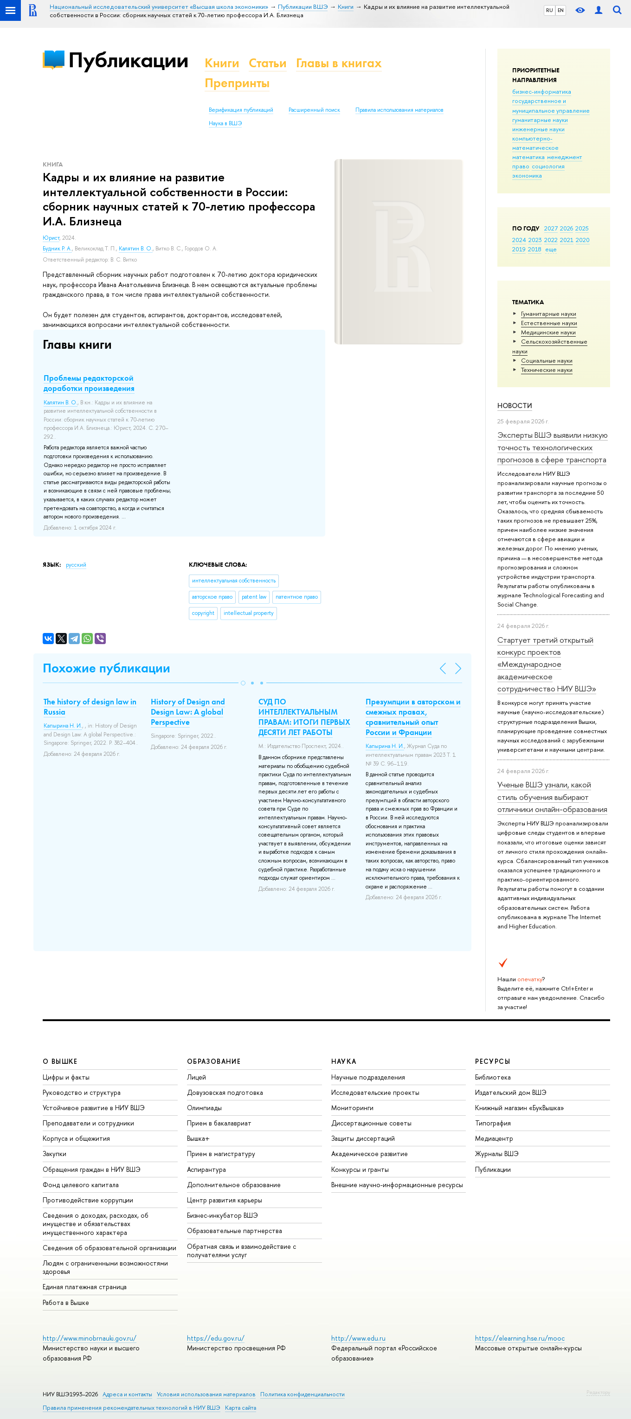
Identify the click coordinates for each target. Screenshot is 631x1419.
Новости (514, 405)
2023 (535, 240)
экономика (527, 175)
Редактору (598, 1392)
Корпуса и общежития (76, 1138)
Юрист (51, 238)
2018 (534, 249)
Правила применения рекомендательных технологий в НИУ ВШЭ (131, 1408)
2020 (583, 240)
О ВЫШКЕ (60, 1061)
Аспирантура (206, 1169)
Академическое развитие (369, 1153)
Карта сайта (240, 1408)
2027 (551, 228)
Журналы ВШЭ (497, 1153)
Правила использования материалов (399, 110)
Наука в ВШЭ (225, 123)
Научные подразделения (368, 1077)
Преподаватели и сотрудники (88, 1123)
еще (551, 249)
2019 (519, 249)
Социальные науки (547, 360)
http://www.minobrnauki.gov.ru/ (89, 1338)
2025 (582, 228)
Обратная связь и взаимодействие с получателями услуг (241, 1250)
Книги (222, 63)
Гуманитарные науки (548, 313)
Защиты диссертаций (363, 1138)
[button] (243, 683)
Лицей (196, 1077)
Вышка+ (198, 1138)
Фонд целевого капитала (81, 1184)
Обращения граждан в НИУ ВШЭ (92, 1169)
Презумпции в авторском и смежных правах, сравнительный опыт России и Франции (413, 717)
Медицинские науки (548, 332)
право (520, 166)
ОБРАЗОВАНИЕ (214, 1061)
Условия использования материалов (206, 1394)
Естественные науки (549, 323)
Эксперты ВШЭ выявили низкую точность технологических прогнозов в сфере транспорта (552, 447)
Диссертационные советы (371, 1123)
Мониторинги (352, 1107)
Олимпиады (204, 1107)
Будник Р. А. (57, 248)
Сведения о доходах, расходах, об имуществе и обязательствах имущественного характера (95, 1223)
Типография (493, 1123)
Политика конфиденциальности (302, 1394)
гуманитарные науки (540, 119)
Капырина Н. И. (63, 725)
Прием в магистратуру (221, 1153)
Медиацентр (494, 1138)
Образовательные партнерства (234, 1230)
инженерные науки (538, 129)
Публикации (128, 59)
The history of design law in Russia (90, 707)
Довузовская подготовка (225, 1092)
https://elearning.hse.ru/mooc (520, 1338)
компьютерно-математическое (535, 143)
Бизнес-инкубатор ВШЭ (222, 1215)
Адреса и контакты (127, 1394)
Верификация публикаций (241, 110)
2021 (566, 240)
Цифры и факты (66, 1077)
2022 (551, 240)
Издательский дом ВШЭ (511, 1092)
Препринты (237, 83)
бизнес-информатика (541, 91)
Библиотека (493, 1077)
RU (549, 10)
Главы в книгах (339, 63)
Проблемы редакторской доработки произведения (89, 383)
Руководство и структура (82, 1092)
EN (561, 10)
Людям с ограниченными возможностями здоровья (105, 1267)
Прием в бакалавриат (219, 1123)
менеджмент (564, 157)
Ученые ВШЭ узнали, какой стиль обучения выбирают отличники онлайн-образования (552, 796)
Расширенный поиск (314, 110)
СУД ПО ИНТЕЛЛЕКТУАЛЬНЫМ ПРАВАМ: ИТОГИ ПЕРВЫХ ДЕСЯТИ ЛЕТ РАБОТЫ (304, 717)
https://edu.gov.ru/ (216, 1338)
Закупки (54, 1153)
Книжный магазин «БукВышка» (519, 1107)
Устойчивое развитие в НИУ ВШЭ (94, 1107)
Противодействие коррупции (88, 1199)
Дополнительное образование (234, 1184)
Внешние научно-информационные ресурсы (397, 1184)
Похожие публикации (106, 668)
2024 (519, 240)
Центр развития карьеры (224, 1199)
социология (548, 166)
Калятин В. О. (136, 248)
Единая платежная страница (85, 1286)
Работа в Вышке (66, 1302)
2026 (566, 228)
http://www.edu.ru (358, 1338)
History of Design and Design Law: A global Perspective (188, 712)
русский (76, 565)
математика (528, 157)
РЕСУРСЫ (492, 1061)
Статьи (268, 63)
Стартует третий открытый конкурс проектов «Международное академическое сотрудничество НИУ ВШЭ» (546, 664)
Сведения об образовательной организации (109, 1247)
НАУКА (344, 1061)
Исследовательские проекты (375, 1092)
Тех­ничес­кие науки (547, 369)
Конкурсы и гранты (360, 1169)
